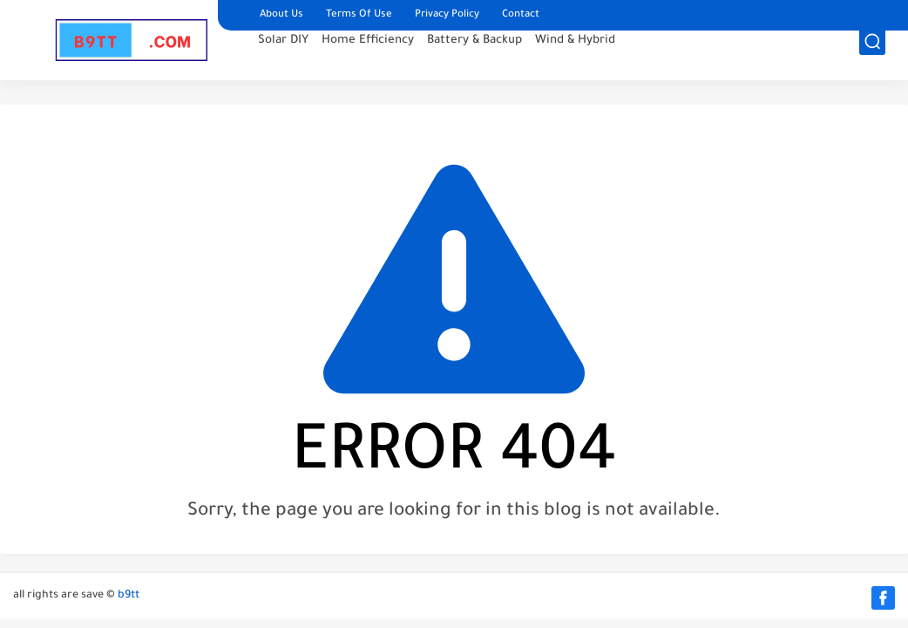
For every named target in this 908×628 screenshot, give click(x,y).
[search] (872, 58)
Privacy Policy (447, 15)
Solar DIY (283, 57)
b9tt (128, 596)
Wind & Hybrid (575, 57)
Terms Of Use (359, 15)
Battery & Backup (474, 57)
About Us (281, 15)
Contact (520, 15)
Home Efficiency (368, 57)
